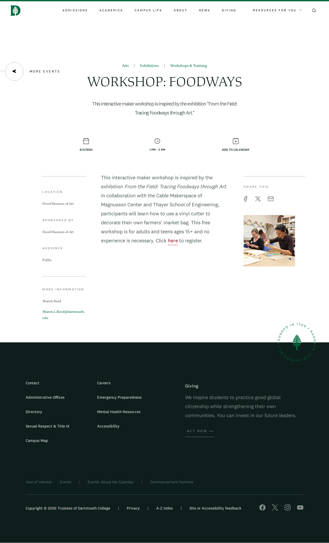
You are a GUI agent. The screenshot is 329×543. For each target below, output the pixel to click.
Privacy (133, 508)
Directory (34, 411)
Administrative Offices (45, 397)
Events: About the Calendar (111, 481)
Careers (104, 382)
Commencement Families (171, 481)
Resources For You (277, 10)
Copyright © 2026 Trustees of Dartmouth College (68, 508)
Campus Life (148, 10)
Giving (229, 10)
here (173, 240)
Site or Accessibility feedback (215, 508)
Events (65, 481)
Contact (32, 382)
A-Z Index (164, 508)
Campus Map (37, 440)
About (180, 10)
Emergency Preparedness (119, 397)
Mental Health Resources (119, 411)
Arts (125, 66)
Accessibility (108, 426)
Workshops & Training (188, 66)
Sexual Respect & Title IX (47, 426)
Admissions (75, 10)
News (204, 10)
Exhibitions (149, 66)
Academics (111, 10)
